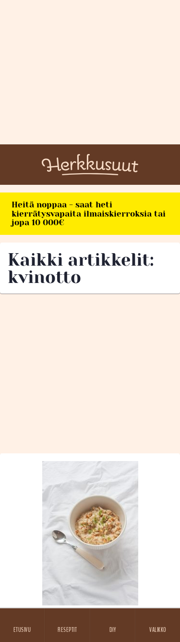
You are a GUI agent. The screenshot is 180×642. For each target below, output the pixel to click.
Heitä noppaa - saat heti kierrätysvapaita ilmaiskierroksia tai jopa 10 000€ (89, 213)
